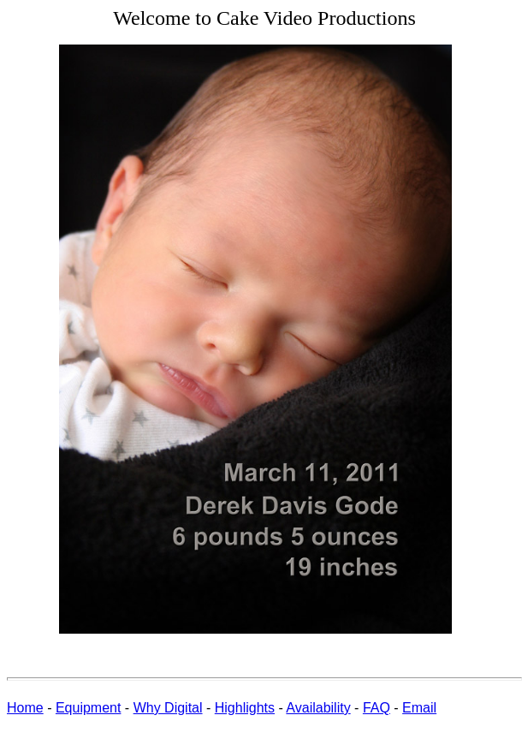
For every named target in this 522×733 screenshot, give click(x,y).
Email (419, 707)
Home (25, 707)
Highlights (245, 707)
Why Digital (168, 707)
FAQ (376, 707)
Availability (318, 707)
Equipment (89, 707)
